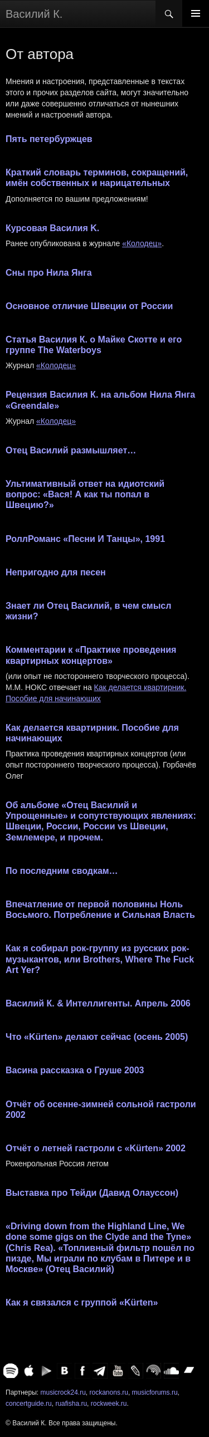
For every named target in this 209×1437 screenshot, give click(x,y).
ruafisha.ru (71, 1403)
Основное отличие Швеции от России (89, 306)
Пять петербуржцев (49, 139)
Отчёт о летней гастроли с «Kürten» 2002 (96, 1148)
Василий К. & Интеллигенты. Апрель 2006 (98, 1003)
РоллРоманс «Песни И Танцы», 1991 (85, 539)
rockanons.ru (109, 1392)
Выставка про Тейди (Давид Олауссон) (92, 1193)
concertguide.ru (29, 1403)
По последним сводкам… (62, 871)
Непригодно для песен (56, 572)
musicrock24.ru (62, 1392)
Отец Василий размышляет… (71, 450)
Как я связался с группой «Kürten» (82, 1302)
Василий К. (34, 14)
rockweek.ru (109, 1403)
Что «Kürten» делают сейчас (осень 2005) (97, 1037)
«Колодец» (142, 243)
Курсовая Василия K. (52, 228)
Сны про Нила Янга (49, 272)
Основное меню (195, 13)
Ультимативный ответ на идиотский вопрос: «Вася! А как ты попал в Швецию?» (85, 494)
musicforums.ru (155, 1392)
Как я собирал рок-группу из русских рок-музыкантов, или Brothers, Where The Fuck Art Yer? (100, 959)
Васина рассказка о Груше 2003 (75, 1070)
